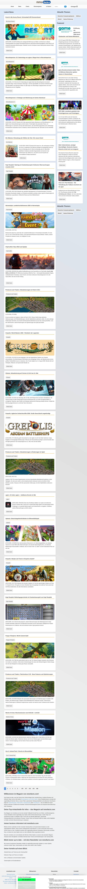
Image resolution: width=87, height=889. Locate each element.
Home (12, 6)
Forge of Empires (10, 640)
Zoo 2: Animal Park (10, 755)
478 (30, 788)
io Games (48, 6)
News (19, 6)
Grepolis (8, 337)
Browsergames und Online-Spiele (29, 799)
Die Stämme (9, 142)
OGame (8, 377)
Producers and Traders (11, 294)
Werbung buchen (11, 874)
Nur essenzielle (26, 883)
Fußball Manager (12, 802)
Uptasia (8, 522)
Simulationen (36, 802)
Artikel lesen (9, 50)
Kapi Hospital (9, 171)
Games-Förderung (68, 19)
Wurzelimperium (10, 61)
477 (26, 788)
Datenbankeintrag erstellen (32, 874)
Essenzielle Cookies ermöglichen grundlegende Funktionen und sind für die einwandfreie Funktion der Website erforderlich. (66, 880)
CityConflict (9, 251)
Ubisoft (60, 19)
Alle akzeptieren (26, 879)
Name (54, 874)
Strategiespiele (27, 802)
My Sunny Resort (10, 21)
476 (22, 788)
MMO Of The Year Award (11, 879)
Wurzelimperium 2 (10, 101)
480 (37, 788)
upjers (7, 499)
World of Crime (9, 717)
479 (33, 788)
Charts (27, 6)
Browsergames (38, 6)
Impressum (76, 874)
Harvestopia (9, 209)
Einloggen (74, 6)
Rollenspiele (20, 802)
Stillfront (78, 16)
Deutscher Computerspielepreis (66, 16)
